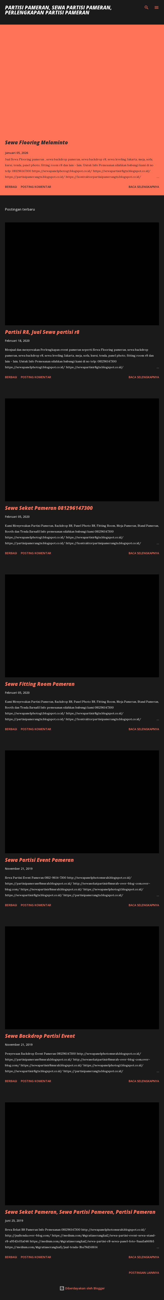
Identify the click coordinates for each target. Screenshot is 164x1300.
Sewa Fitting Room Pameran (40, 683)
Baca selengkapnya (144, 187)
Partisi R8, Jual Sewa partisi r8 (42, 331)
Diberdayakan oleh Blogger (82, 1288)
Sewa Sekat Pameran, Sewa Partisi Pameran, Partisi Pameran (80, 1211)
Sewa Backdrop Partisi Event (40, 1035)
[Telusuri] (146, 7)
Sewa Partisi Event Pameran (39, 859)
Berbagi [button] (11, 187)
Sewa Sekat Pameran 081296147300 (49, 507)
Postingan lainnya (144, 1273)
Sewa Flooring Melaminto (36, 142)
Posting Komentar (36, 187)
